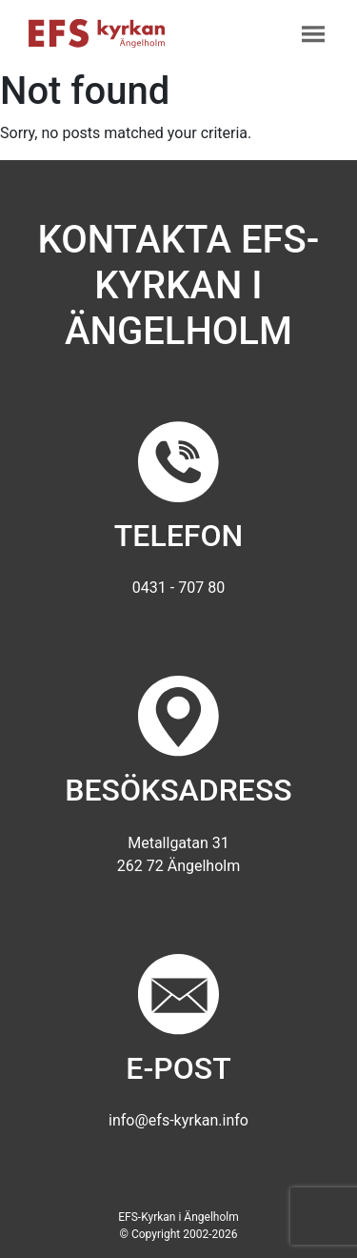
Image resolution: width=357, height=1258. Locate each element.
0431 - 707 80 (178, 587)
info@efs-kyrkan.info (178, 1120)
